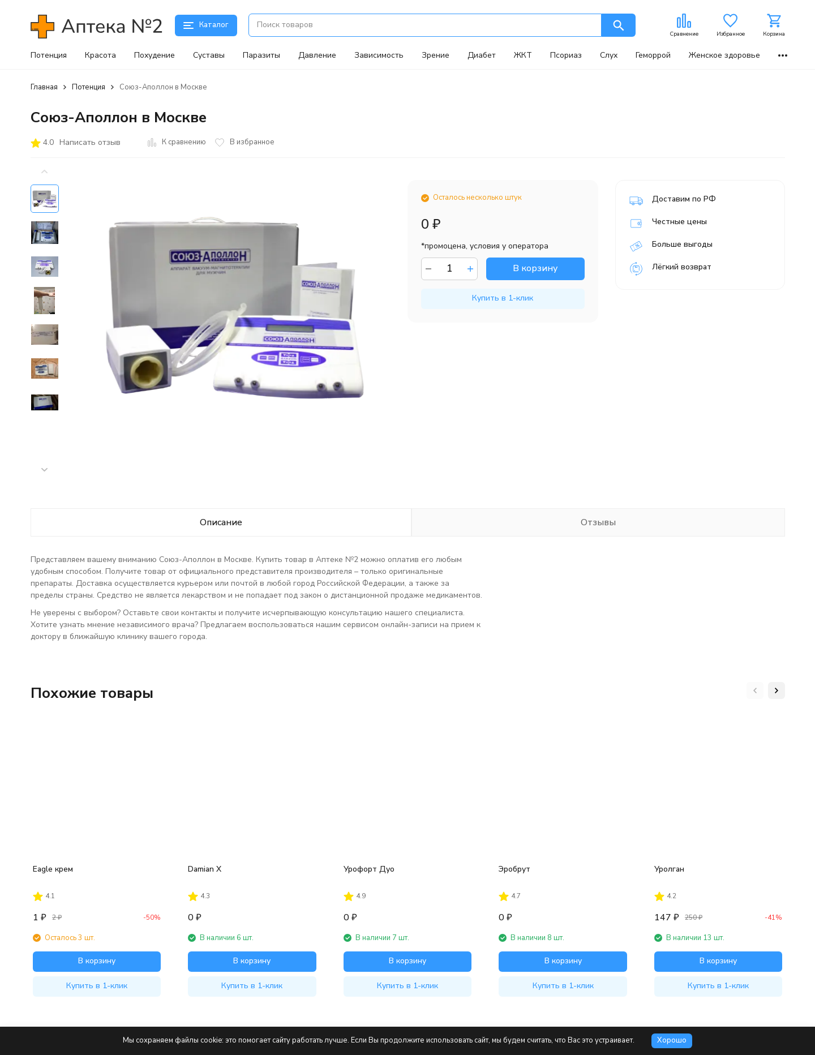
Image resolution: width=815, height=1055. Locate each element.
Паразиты (261, 55)
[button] (45, 469)
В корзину (535, 268)
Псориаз (566, 55)
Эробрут (514, 869)
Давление (317, 55)
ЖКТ (523, 55)
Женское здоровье (724, 55)
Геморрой (653, 55)
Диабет (481, 55)
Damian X (204, 869)
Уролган (669, 869)
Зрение (435, 55)
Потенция (49, 55)
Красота (100, 55)
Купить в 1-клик (502, 298)
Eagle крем (53, 869)
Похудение (154, 55)
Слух (608, 55)
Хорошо (672, 1040)
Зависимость (379, 55)
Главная (44, 87)
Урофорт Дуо (369, 869)
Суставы (209, 55)
